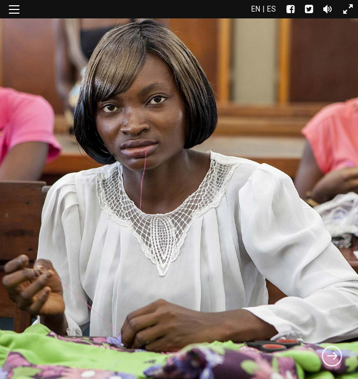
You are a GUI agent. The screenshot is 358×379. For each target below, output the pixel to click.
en (255, 9)
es (271, 9)
